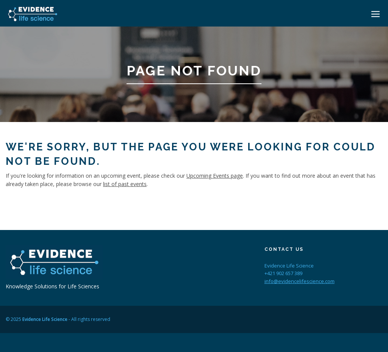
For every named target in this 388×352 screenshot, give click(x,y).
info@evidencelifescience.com (299, 281)
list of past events (125, 184)
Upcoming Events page (214, 175)
